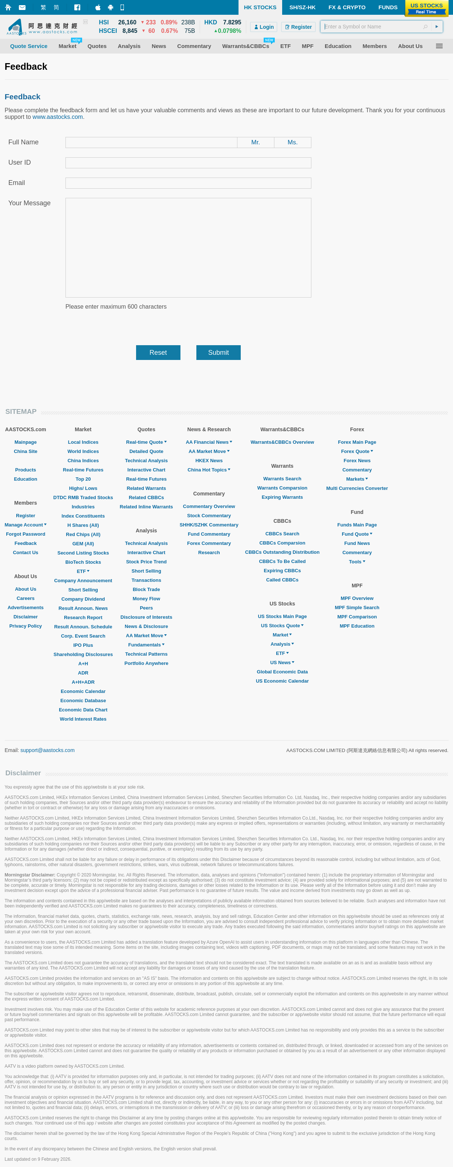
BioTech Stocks (83, 562)
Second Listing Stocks (83, 553)
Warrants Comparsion (282, 488)
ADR (83, 673)
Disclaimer (25, 616)
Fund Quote (357, 534)
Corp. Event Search (83, 636)
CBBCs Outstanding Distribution (282, 552)
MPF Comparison (357, 616)
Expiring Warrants (282, 497)
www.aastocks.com (58, 117)
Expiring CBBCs (282, 570)
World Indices (83, 451)
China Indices (83, 460)
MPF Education (357, 626)
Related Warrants (146, 488)
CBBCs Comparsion (282, 543)
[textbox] (382, 26)
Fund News (357, 543)
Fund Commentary (209, 534)
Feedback (25, 543)
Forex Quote (357, 451)
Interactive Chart (147, 470)
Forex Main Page (357, 442)
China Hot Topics (208, 470)
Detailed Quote (146, 451)
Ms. (293, 142)
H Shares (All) (83, 525)
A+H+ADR (83, 682)
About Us (25, 589)
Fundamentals (146, 645)
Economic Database (83, 700)
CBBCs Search (283, 533)
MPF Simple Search (357, 607)
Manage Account (26, 525)
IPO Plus (83, 645)
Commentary (357, 470)
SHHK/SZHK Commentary (209, 525)
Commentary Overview (209, 506)
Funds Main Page (357, 525)
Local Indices (83, 442)
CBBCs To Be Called (282, 561)
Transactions (146, 580)
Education (25, 479)
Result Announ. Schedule (83, 626)
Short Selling (83, 590)
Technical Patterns (146, 654)
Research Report (83, 617)
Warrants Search (282, 478)
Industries (83, 506)
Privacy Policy (25, 626)
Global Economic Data (282, 672)
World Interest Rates (83, 719)
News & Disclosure (146, 626)
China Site (25, 451)
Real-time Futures (83, 470)
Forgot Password (25, 534)
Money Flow (146, 598)
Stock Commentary (209, 515)
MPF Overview (357, 598)
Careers (25, 598)
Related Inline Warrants (146, 506)
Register (25, 515)
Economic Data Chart (83, 710)
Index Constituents (83, 516)
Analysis (282, 644)
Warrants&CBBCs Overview (282, 442)
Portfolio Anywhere (146, 663)
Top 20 (83, 479)
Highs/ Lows (83, 488)
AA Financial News (209, 442)
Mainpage (25, 442)
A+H (83, 663)
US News (282, 662)
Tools (357, 561)
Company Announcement (83, 580)
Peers (146, 608)
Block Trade (146, 589)
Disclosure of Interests (146, 617)
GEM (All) (83, 543)
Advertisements (25, 607)
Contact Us (25, 552)
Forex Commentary (209, 543)
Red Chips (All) (83, 534)
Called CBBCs (282, 580)
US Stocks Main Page (282, 616)
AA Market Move (146, 635)
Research (209, 552)
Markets (357, 479)
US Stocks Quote (282, 625)
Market (282, 635)
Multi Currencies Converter (357, 488)
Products (25, 470)
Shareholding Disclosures (83, 654)
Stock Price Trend (146, 561)
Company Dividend (83, 599)
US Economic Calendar (282, 681)
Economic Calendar (83, 691)
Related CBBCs (146, 497)
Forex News (357, 460)
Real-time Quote (146, 442)
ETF (83, 571)
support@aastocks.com (47, 750)
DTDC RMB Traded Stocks (83, 497)
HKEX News (209, 460)
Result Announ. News (83, 608)
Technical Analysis (146, 460)
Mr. (255, 142)
